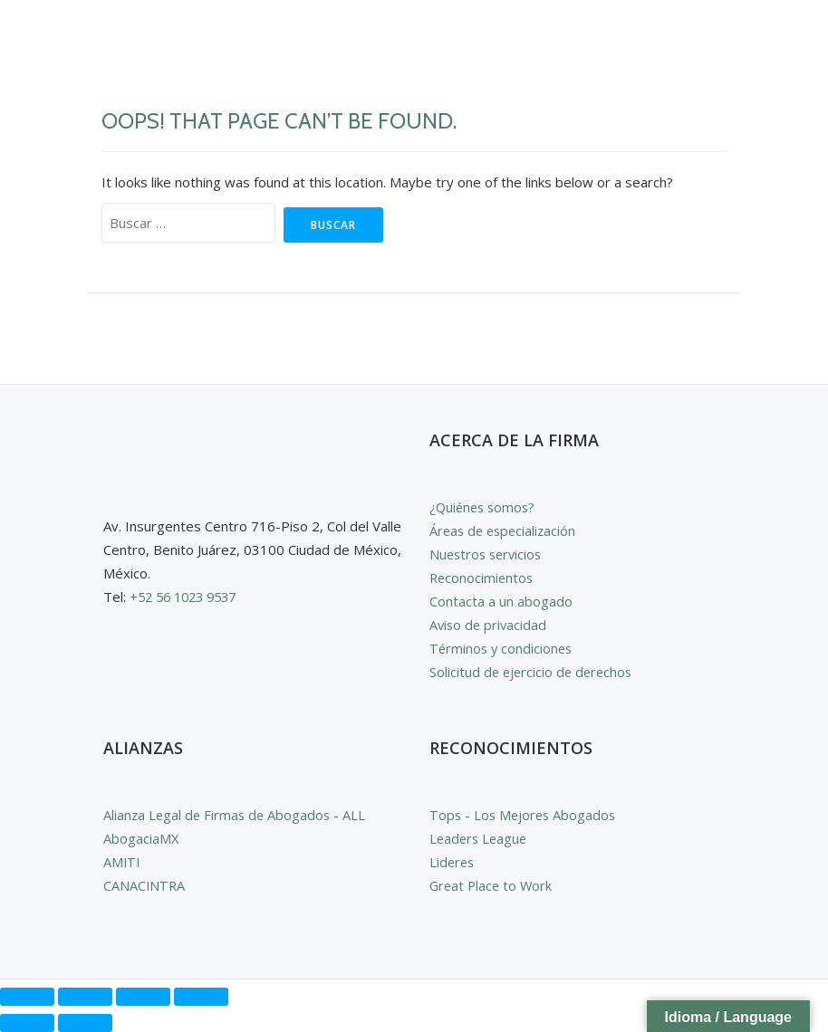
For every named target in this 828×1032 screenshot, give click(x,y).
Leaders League (480, 838)
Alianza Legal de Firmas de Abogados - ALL (237, 815)
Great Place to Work (492, 885)
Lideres (453, 862)
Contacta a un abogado (501, 601)
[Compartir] (143, 997)
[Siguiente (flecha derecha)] (85, 1023)
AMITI (122, 862)
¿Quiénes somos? (484, 507)
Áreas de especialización (505, 530)
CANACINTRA (145, 885)
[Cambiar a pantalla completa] (85, 997)
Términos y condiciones (502, 648)
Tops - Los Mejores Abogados (525, 815)
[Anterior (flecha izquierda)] (27, 1023)
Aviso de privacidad (489, 625)
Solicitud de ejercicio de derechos (533, 672)
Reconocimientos (482, 578)
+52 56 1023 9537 (188, 597)
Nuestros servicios (488, 554)
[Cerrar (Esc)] (201, 997)
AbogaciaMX (141, 838)
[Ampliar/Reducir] (27, 997)
